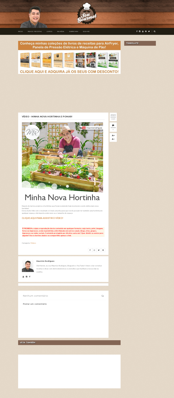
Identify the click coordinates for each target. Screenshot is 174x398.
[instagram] (139, 31)
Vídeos (33, 243)
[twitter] (149, 31)
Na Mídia (60, 31)
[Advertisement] (69, 93)
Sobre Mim (73, 31)
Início (20, 31)
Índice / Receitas (35, 31)
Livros (49, 31)
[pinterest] (146, 31)
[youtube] (143, 31)
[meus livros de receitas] (69, 57)
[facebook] (136, 31)
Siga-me (86, 31)
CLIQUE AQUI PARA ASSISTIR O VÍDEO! (42, 218)
